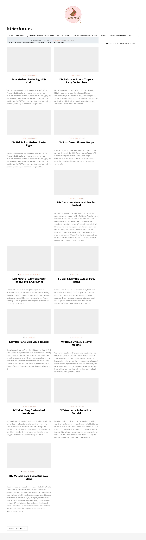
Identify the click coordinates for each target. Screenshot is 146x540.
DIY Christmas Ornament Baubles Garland (76, 204)
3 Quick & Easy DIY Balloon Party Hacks (76, 280)
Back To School (29, 406)
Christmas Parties (77, 138)
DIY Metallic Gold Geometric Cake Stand (29, 477)
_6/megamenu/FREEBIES (55, 42)
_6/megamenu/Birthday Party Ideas (40, 36)
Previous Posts (18, 528)
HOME (11, 36)
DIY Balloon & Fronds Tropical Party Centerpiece (76, 80)
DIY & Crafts (29, 338)
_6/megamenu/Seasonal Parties (85, 36)
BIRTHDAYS (20, 36)
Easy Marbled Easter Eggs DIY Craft (29, 80)
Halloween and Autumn (30, 275)
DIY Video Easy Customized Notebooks (29, 412)
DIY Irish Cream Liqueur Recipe (76, 142)
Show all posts (68, 40)
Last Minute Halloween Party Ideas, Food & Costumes (28, 280)
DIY (130, 36)
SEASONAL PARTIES (63, 36)
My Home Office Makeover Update (76, 343)
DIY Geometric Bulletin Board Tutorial (76, 412)
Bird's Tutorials (30, 75)
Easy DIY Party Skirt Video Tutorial (29, 342)
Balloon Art (77, 75)
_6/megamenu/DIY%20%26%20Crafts (22, 42)
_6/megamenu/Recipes (118, 36)
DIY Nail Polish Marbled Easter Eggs (28, 143)
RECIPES (103, 36)
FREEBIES (41, 42)
